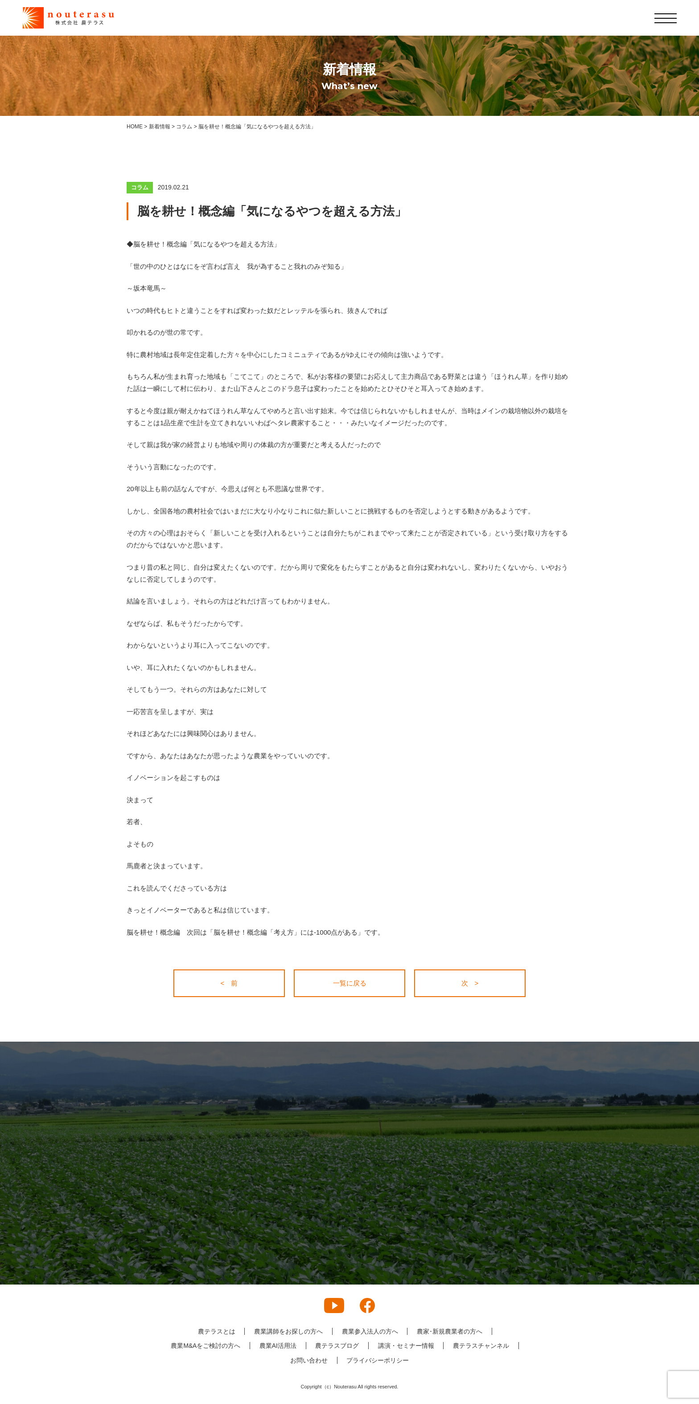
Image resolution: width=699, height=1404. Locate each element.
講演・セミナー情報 (406, 1345)
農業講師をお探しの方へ (288, 1331)
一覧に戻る (349, 983)
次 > (470, 983)
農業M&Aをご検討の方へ (205, 1345)
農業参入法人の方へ (370, 1331)
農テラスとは (216, 1331)
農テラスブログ (337, 1345)
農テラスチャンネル (481, 1345)
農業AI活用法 (277, 1345)
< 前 (229, 983)
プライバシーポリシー (378, 1360)
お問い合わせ (309, 1360)
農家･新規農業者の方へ (450, 1331)
